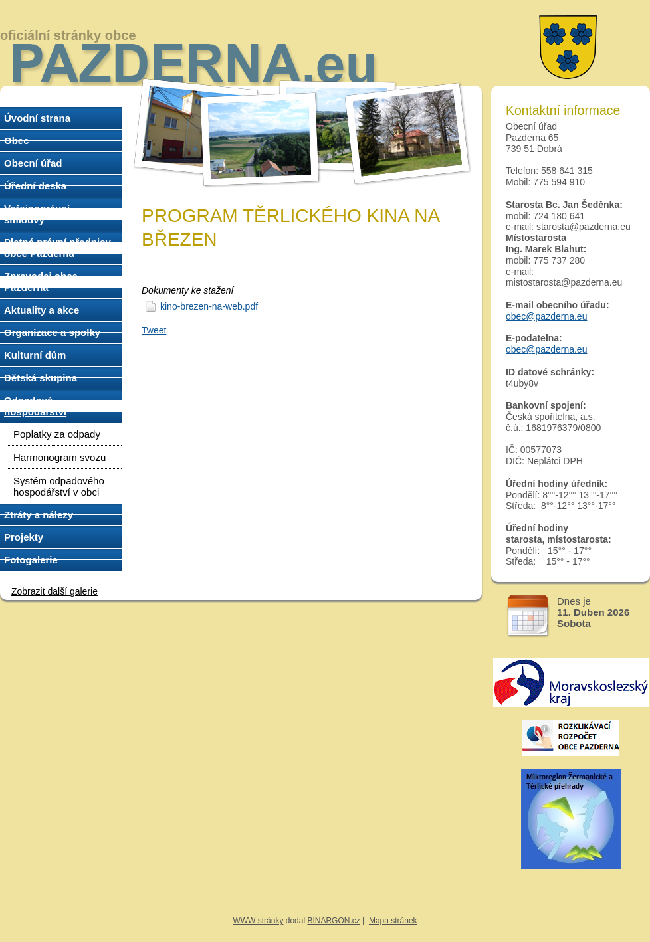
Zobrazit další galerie (54, 591)
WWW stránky (258, 920)
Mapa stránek (393, 920)
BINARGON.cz (333, 920)
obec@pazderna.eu (546, 316)
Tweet (154, 330)
